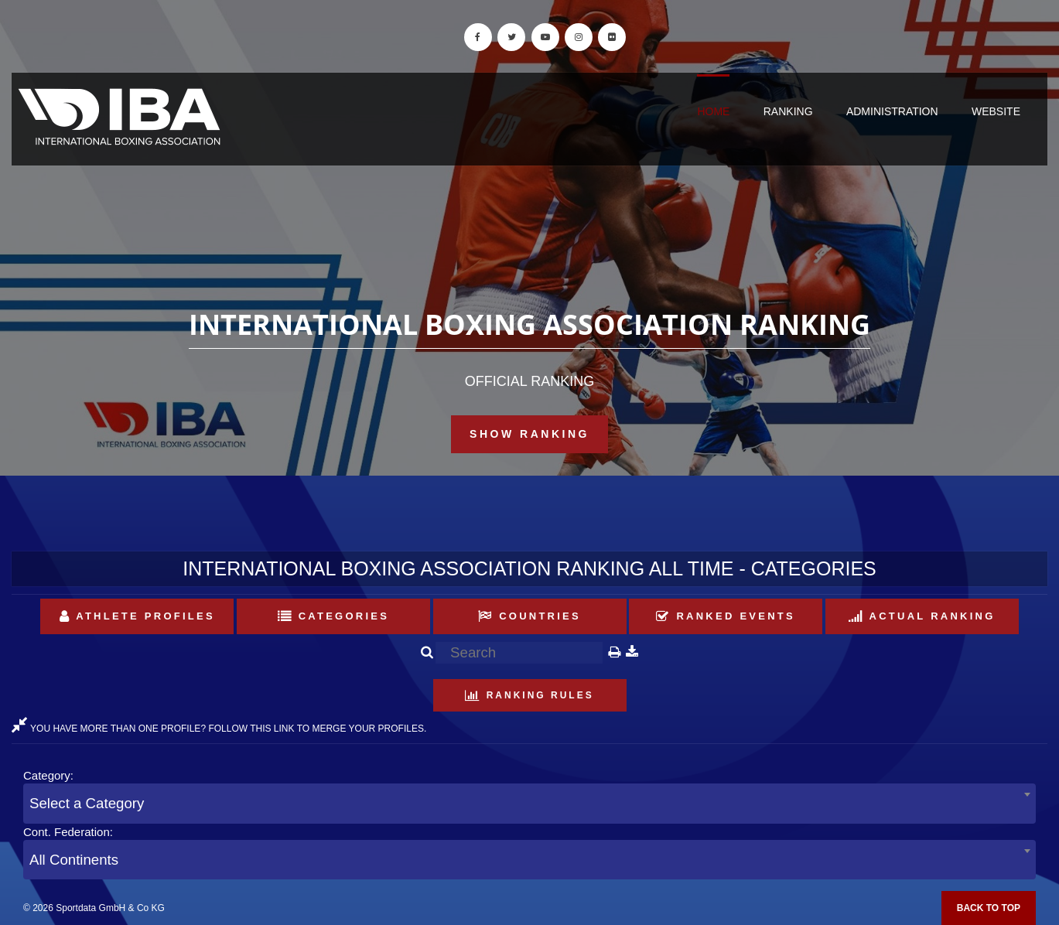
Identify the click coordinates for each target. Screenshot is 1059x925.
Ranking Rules (529, 695)
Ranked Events (725, 616)
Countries (529, 616)
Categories (334, 616)
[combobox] (529, 803)
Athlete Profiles (137, 616)
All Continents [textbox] (73, 860)
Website (996, 111)
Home (713, 111)
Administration (892, 111)
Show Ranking (529, 434)
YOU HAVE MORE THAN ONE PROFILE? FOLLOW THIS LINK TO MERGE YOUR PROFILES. (219, 728)
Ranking (788, 111)
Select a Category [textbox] (86, 803)
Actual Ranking (922, 616)
